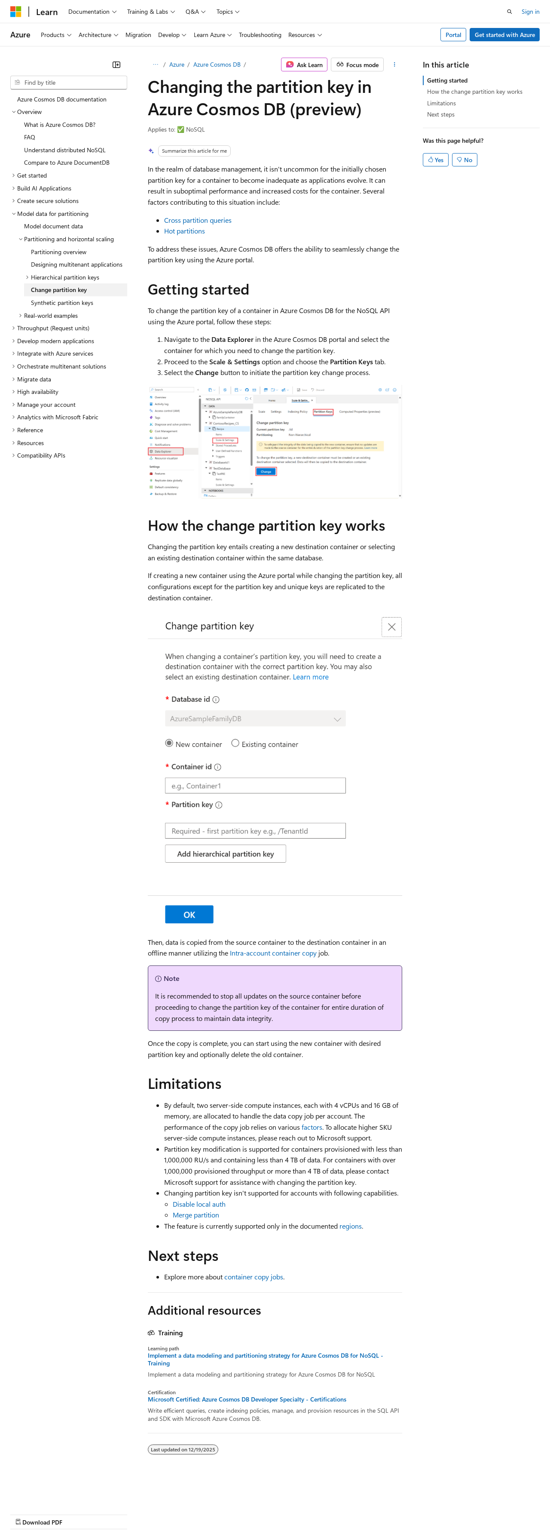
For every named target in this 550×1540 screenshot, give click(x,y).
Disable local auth (199, 1203)
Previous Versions (78, 1513)
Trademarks (356, 1513)
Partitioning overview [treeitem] (58, 252)
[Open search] (509, 11)
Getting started (447, 80)
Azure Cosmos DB (217, 64)
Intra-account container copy (273, 952)
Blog (117, 1513)
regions (350, 1225)
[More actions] (394, 64)
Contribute (154, 1513)
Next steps (441, 114)
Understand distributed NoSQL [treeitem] (65, 150)
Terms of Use (314, 1513)
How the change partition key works (474, 91)
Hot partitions (184, 230)
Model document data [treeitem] (53, 226)
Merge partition (196, 1214)
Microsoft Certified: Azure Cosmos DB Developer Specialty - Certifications (247, 1399)
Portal (453, 35)
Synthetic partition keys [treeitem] (62, 302)
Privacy (187, 1513)
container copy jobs (253, 1276)
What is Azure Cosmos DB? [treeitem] (59, 124)
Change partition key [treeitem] (59, 290)
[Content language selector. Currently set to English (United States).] (49, 1493)
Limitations (441, 103)
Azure (176, 64)
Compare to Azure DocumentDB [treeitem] (67, 162)
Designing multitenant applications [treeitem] (76, 264)
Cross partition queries (198, 219)
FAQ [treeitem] (29, 137)
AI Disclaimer (27, 1513)
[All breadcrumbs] (155, 64)
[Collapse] (116, 64)
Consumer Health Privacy (247, 1513)
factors (312, 1126)
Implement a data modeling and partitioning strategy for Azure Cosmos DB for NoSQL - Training (265, 1359)
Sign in (531, 11)
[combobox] (68, 82)
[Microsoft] (15, 11)
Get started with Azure (505, 35)
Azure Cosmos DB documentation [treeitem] (62, 99)
